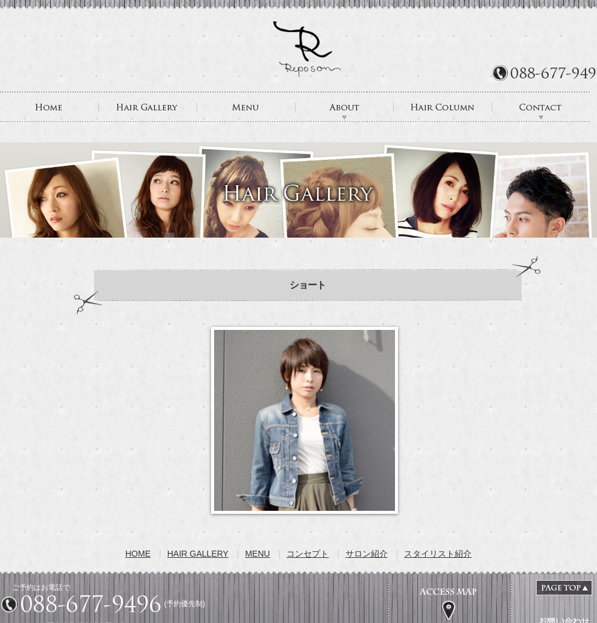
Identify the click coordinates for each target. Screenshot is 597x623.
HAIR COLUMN (443, 107)
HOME (49, 107)
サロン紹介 (367, 553)
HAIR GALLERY (148, 107)
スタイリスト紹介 (438, 553)
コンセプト (307, 553)
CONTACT (541, 107)
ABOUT (344, 107)
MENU (246, 107)
